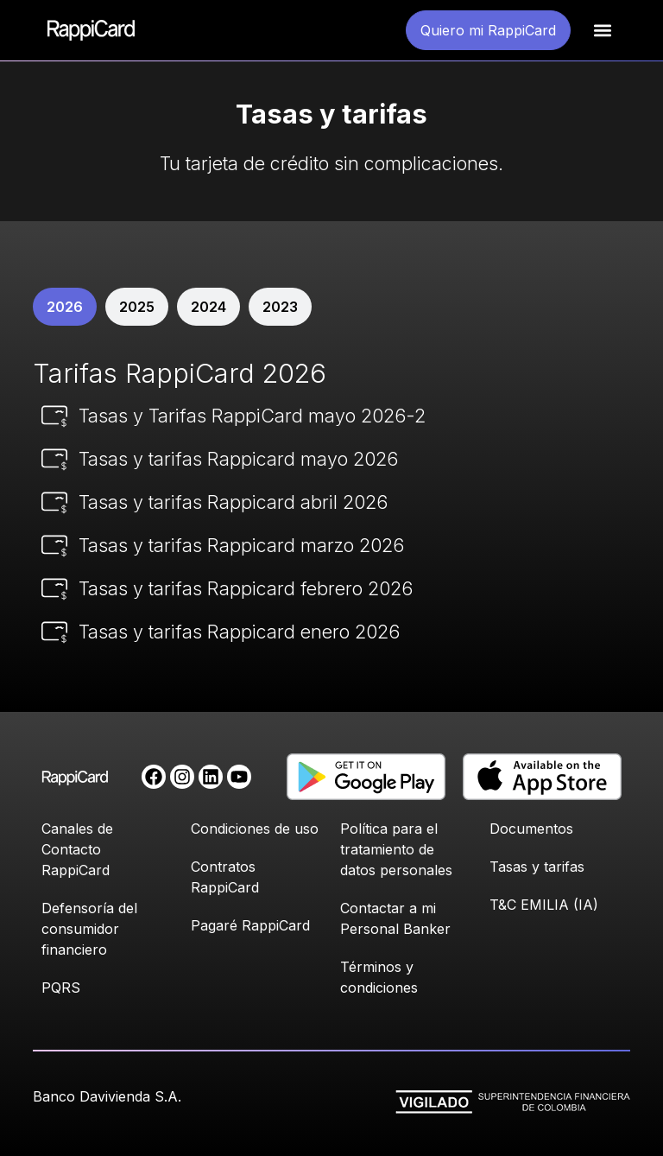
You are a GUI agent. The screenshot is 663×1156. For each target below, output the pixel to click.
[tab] (65, 307)
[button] (602, 30)
